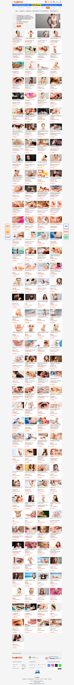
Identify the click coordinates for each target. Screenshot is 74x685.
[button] (35, 28)
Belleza (48, 7)
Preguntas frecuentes (16, 668)
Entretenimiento (21, 7)
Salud (60, 7)
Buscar (59, 668)
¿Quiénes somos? (15, 664)
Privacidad (14, 666)
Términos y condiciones (23, 665)
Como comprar (24, 666)
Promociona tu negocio (24, 668)
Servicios (36, 7)
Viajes (42, 7)
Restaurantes (29, 7)
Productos (54, 7)
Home (14, 7)
